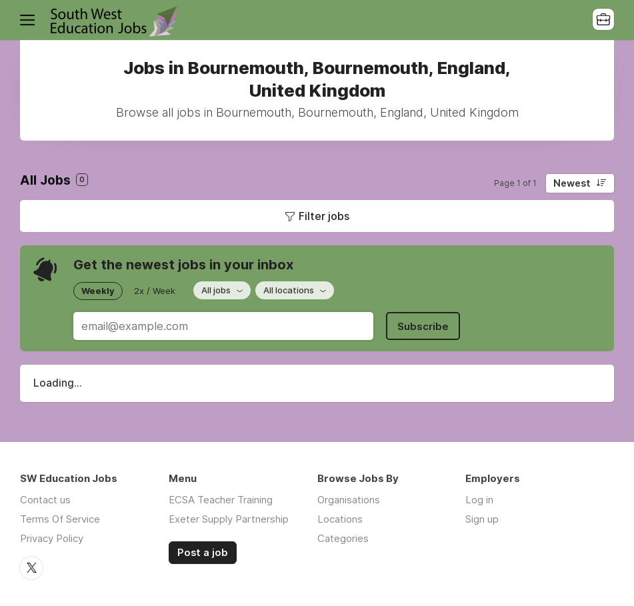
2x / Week (154, 290)
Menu (30, 20)
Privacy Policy (51, 538)
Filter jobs (324, 216)
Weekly (98, 290)
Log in (479, 499)
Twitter (31, 568)
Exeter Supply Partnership (229, 519)
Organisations (348, 499)
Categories (343, 538)
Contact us (45, 499)
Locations (340, 519)
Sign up (482, 519)
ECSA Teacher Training (221, 499)
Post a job (202, 553)
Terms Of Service (60, 519)
